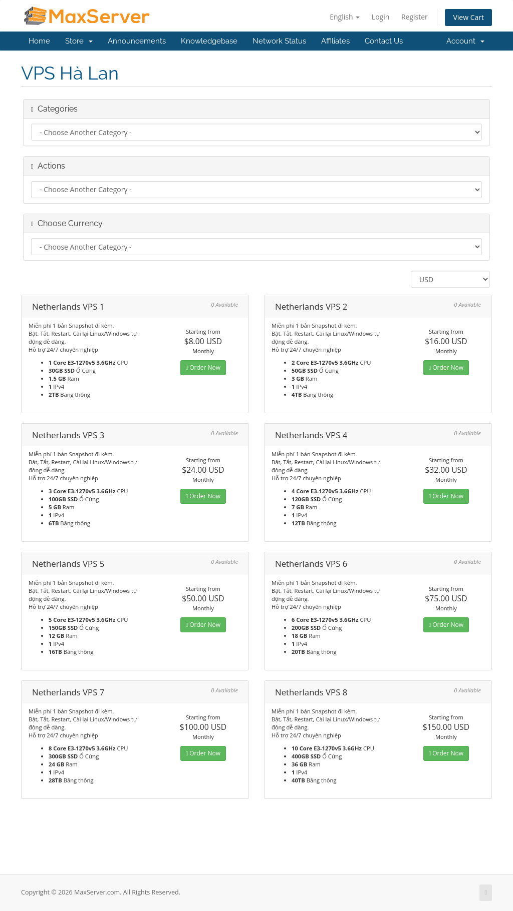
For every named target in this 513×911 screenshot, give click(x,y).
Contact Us (384, 41)
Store (79, 41)
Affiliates (335, 41)
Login (380, 17)
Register (414, 17)
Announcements (137, 41)
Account (465, 41)
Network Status (279, 41)
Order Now (203, 367)
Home (39, 41)
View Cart (468, 17)
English (345, 17)
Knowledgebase (209, 41)
